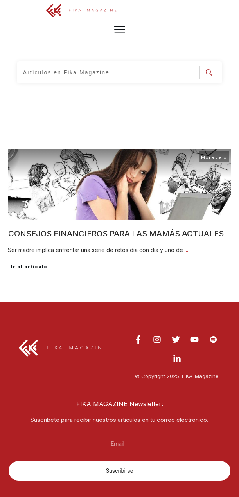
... (186, 250)
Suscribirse (119, 471)
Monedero (214, 157)
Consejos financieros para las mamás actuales (116, 233)
